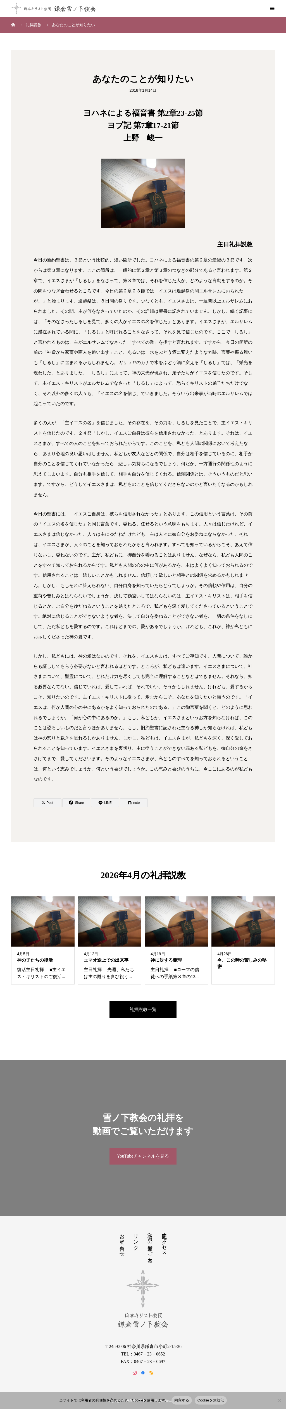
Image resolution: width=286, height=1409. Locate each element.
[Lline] (105, 802)
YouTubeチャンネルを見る (143, 1156)
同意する (181, 1400)
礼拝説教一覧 (143, 1009)
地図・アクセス (164, 1242)
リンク (136, 1239)
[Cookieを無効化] (279, 1400)
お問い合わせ (122, 1242)
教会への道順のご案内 (150, 1242)
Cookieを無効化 (210, 1400)
